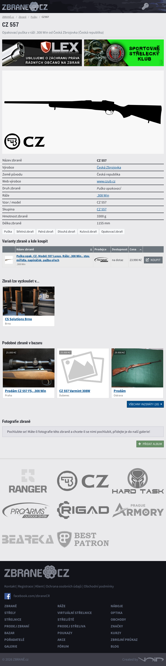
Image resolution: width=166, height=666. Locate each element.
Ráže (61, 606)
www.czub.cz (106, 181)
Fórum (63, 646)
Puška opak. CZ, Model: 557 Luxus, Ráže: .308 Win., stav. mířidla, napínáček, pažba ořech (53, 258)
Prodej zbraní (16, 626)
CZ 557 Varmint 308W (74, 391)
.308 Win (103, 195)
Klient (39, 586)
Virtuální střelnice (74, 612)
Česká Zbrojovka (109, 167)
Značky (117, 626)
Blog (115, 646)
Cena (133, 249)
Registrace (25, 586)
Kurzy (116, 633)
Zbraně (22, 17)
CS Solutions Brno (18, 319)
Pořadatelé (14, 639)
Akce (61, 639)
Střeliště (65, 619)
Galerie (10, 646)
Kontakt (10, 586)
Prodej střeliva (71, 626)
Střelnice (12, 619)
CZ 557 (102, 209)
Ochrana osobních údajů (64, 586)
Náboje (117, 606)
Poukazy (64, 633)
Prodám (120, 391)
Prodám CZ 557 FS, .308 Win (25, 391)
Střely (10, 612)
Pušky (34, 17)
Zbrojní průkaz (124, 639)
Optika (116, 612)
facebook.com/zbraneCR (32, 596)
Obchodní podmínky (99, 586)
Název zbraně (25, 249)
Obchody (118, 619)
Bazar (9, 633)
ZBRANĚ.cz (8, 17)
